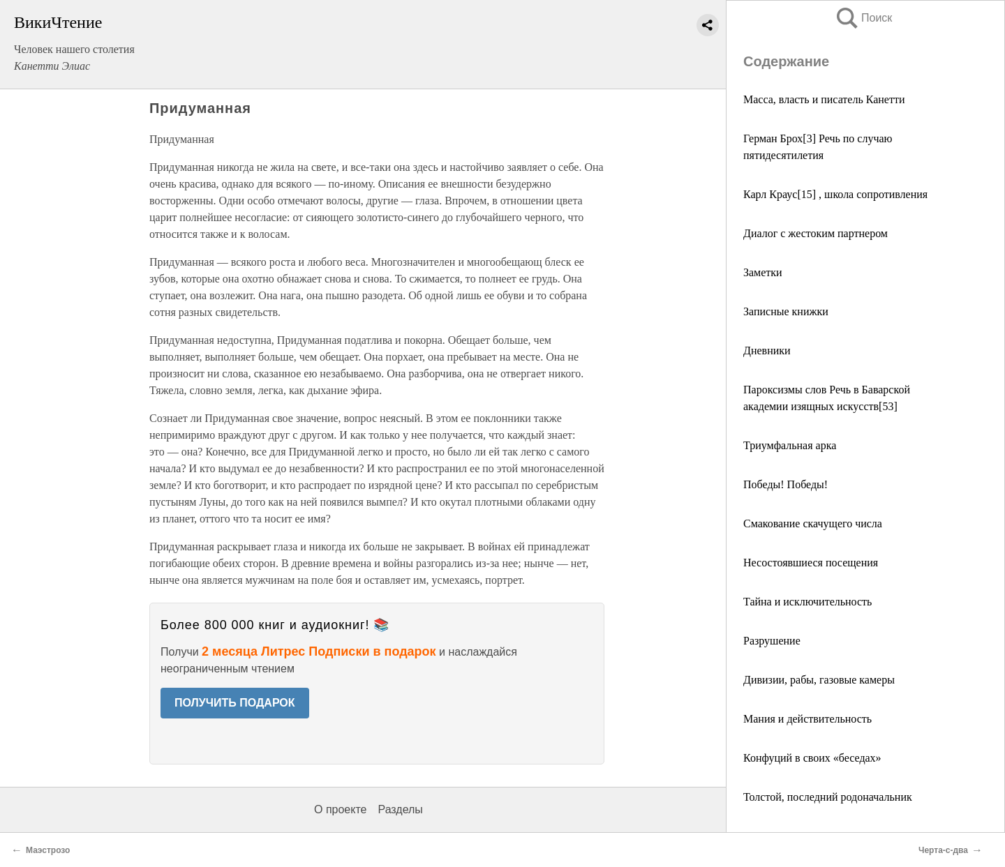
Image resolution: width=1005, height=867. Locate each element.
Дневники (767, 350)
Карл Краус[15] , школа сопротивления (835, 194)
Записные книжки (785, 311)
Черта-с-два (943, 850)
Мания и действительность (807, 719)
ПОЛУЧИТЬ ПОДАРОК (234, 703)
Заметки (762, 272)
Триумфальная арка (789, 445)
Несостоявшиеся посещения (810, 562)
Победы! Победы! (785, 484)
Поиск (863, 18)
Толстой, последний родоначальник (827, 797)
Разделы (400, 809)
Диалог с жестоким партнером (815, 233)
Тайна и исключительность (807, 602)
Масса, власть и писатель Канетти (823, 99)
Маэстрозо (48, 850)
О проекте (340, 809)
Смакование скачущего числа (812, 523)
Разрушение (772, 641)
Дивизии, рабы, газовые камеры (819, 680)
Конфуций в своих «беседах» (812, 758)
